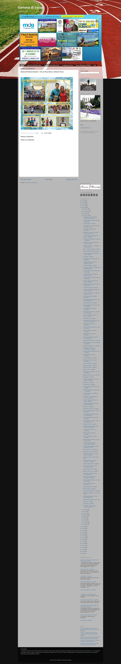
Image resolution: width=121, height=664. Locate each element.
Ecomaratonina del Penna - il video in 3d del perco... (91, 312)
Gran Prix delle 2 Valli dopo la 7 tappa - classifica (90, 400)
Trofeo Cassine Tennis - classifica (91, 463)
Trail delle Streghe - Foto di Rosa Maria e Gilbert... (91, 254)
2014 (83, 543)
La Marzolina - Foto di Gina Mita (87, 594)
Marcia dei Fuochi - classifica (90, 424)
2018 (83, 535)
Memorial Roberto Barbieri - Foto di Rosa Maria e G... (91, 421)
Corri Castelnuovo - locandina (90, 302)
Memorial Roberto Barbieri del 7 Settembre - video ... (90, 447)
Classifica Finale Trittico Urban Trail (91, 499)
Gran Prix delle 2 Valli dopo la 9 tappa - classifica (90, 236)
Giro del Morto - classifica (89, 384)
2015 (83, 541)
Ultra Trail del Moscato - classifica (91, 251)
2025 (83, 203)
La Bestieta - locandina (88, 377)
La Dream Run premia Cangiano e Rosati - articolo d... (91, 290)
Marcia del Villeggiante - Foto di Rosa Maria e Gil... (90, 497)
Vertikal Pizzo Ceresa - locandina (91, 408)
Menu (22, 65)
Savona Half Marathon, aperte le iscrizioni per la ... (90, 337)
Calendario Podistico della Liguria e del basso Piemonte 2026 (89, 560)
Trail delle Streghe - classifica (90, 265)
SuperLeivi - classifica (88, 501)
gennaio (85, 524)
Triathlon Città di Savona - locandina (91, 340)
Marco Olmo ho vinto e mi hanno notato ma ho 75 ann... (90, 233)
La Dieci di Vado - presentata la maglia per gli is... (90, 275)
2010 (83, 551)
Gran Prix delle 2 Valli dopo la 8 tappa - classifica (90, 281)
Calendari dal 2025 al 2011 (34, 65)
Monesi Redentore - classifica (90, 486)
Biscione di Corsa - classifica (87, 569)
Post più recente (26, 179)
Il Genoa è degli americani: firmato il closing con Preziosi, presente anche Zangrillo (89, 634)
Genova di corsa (30, 7)
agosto (85, 509)
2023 (83, 207)
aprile (84, 517)
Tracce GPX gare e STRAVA (83, 65)
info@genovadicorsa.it (85, 127)
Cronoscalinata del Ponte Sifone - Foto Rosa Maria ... (91, 415)
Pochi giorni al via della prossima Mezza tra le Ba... (90, 243)
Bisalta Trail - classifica (88, 406)
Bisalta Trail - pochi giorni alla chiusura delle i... (90, 474)
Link (95, 65)
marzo (85, 520)
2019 (83, 532)
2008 (83, 553)
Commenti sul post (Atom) (31, 182)
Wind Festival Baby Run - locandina (91, 345)
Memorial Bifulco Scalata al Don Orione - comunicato (90, 427)
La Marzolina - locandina (86, 620)
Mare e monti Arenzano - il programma (89, 484)
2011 (83, 549)
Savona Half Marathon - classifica (88, 581)
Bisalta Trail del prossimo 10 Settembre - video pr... (89, 477)
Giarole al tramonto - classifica (90, 365)
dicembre (85, 209)
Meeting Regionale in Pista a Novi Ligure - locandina (91, 380)
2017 (83, 537)
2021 (83, 528)
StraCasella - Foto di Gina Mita (90, 451)
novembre (85, 211)
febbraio (85, 522)
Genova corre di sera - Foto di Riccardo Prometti (90, 466)
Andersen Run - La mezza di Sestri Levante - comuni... (91, 226)
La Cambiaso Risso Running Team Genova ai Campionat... (91, 321)
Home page (49, 179)
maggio (85, 515)
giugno (85, 513)
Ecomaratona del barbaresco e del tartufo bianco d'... (91, 300)
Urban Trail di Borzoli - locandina (88, 589)
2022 (83, 526)
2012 (83, 547)
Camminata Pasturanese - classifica (91, 490)
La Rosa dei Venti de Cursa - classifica (89, 599)
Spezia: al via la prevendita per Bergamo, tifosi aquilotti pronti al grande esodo (90, 637)
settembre (85, 215)
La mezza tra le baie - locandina (90, 287)
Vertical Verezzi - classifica (89, 488)
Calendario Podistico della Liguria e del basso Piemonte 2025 (89, 606)
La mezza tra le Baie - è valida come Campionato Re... (91, 268)
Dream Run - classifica (88, 382)
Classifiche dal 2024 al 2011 (51, 65)
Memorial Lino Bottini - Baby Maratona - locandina (89, 461)
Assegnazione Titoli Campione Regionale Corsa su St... (90, 217)
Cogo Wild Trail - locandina (89, 318)
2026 (83, 201)
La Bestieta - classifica (88, 256)
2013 (83, 545)
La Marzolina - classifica (86, 576)
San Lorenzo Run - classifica (90, 367)
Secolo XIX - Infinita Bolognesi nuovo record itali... (90, 397)
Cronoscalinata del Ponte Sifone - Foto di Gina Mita (91, 404)
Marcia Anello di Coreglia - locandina (91, 249)
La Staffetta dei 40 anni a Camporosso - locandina (89, 348)
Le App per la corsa (67, 65)
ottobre (85, 213)
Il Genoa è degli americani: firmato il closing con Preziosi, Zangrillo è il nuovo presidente (89, 629)
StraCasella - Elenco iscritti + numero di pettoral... (90, 506)
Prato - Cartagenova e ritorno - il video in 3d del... (90, 315)
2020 (83, 530)
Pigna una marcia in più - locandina (91, 375)
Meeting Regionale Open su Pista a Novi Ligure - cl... (91, 284)
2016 (83, 539)
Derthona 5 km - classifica (89, 369)
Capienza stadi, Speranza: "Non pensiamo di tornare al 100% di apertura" (90, 641)
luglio (84, 511)
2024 (83, 205)
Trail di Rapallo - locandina (89, 223)
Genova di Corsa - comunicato (90, 449)
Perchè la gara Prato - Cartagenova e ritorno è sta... (91, 246)
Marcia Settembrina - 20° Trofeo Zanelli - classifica (90, 454)
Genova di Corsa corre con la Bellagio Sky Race (90, 262)
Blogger (69, 660)
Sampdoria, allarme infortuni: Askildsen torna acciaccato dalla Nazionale (89, 644)
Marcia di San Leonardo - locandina (88, 614)
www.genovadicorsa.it (87, 650)
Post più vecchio (71, 179)
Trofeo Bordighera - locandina (90, 357)
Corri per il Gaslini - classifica (90, 363)
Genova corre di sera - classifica (90, 471)
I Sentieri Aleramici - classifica (90, 469)
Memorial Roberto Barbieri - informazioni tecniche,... (89, 443)
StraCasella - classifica (88, 503)
